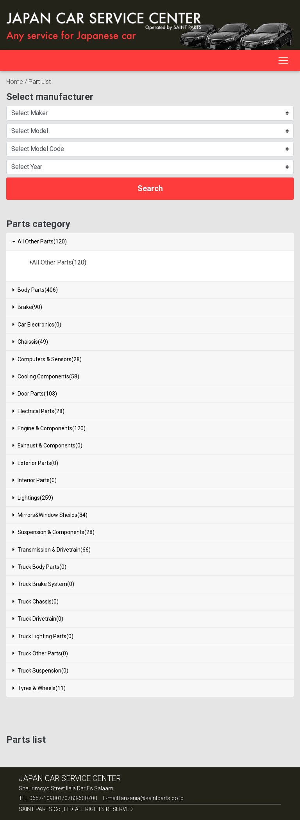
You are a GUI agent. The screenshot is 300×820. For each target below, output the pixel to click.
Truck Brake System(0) (43, 584)
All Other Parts (52, 262)
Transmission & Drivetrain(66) (51, 550)
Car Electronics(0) (36, 324)
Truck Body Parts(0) (39, 567)
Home (14, 81)
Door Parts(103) (34, 393)
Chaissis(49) (30, 342)
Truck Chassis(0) (35, 601)
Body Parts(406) (35, 290)
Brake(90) (27, 307)
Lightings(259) (32, 498)
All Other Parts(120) (39, 241)
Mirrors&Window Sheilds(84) (50, 515)
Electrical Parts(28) (38, 411)
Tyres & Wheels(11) (39, 688)
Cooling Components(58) (45, 376)
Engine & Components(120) (49, 428)
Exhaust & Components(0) (47, 445)
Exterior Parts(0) (35, 463)
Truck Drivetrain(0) (37, 619)
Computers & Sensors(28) (47, 359)
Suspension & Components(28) (53, 532)
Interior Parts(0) (34, 480)
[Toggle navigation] (283, 60)
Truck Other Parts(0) (40, 653)
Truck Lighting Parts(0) (42, 636)
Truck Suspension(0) (40, 670)
